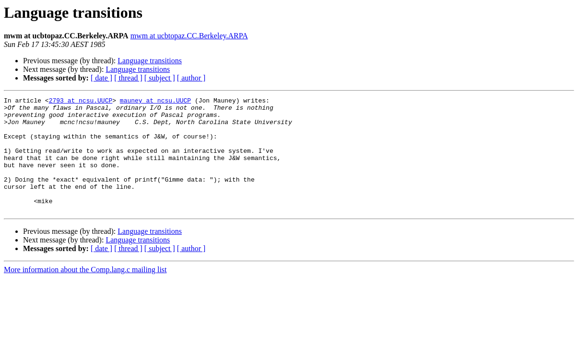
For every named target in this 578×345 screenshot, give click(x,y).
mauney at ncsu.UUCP (155, 101)
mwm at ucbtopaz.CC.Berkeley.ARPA (189, 36)
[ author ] (191, 78)
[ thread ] (128, 78)
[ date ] (101, 78)
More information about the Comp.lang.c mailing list (85, 292)
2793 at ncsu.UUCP (81, 101)
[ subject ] (159, 78)
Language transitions (150, 61)
